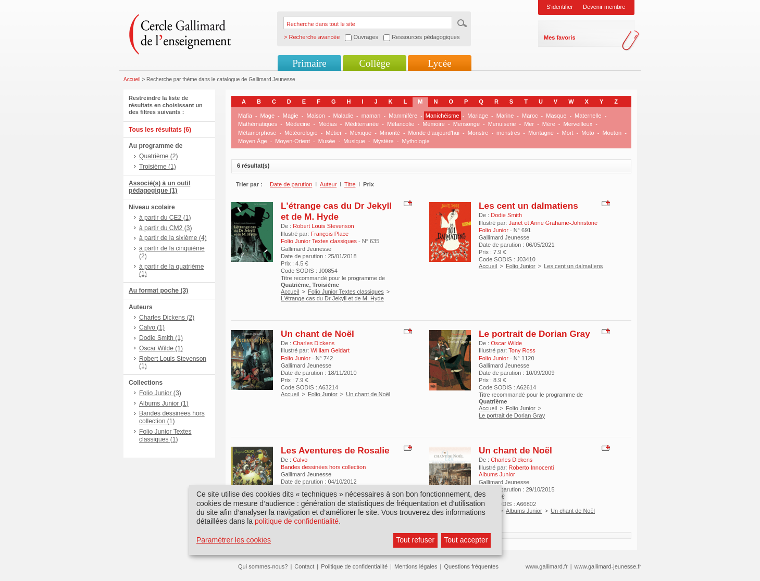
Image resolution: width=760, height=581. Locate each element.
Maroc (530, 115)
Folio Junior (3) (160, 393)
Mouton (611, 133)
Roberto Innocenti (531, 467)
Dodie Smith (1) (161, 338)
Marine (505, 115)
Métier (334, 133)
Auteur (328, 184)
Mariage (477, 115)
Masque (556, 115)
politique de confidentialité (297, 521)
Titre (350, 184)
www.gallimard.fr (547, 566)
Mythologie (415, 141)
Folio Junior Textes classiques (346, 291)
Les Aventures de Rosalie (335, 450)
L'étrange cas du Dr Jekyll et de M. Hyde (336, 211)
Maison (315, 115)
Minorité (390, 133)
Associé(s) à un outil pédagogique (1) (159, 187)
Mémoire (433, 124)
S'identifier (559, 7)
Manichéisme (442, 115)
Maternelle (588, 115)
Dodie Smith (506, 215)
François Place (329, 234)
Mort (568, 133)
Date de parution (291, 184)
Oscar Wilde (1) (161, 348)
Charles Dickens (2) (166, 317)
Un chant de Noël (317, 334)
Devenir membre (604, 7)
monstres (508, 133)
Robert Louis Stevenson (323, 226)
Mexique (361, 133)
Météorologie (301, 133)
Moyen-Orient (292, 141)
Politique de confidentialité (354, 566)
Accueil (132, 79)
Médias (327, 124)
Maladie (343, 115)
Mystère (383, 141)
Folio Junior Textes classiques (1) (165, 435)
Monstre (478, 133)
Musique (354, 141)
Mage (267, 115)
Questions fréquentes (471, 566)
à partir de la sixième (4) (173, 238)
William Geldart (330, 350)
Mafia (245, 115)
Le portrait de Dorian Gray (534, 334)
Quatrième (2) (158, 156)
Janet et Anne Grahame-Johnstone (552, 223)
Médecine (297, 124)
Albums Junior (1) (164, 403)
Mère (548, 124)
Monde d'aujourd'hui (433, 133)
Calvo (300, 460)
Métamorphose (257, 133)
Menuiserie (502, 124)
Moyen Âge (252, 141)
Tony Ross (521, 350)
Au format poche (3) (158, 290)
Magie (290, 115)
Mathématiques (257, 124)
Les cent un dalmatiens (528, 205)
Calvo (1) (152, 327)
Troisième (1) (157, 166)
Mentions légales (416, 566)
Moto (587, 133)
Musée (326, 141)
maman (371, 115)
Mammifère (403, 115)
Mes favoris (560, 37)
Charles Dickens (313, 343)
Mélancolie (401, 124)
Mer (529, 124)
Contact (304, 566)
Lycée (439, 63)
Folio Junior (520, 266)
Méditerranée (362, 124)
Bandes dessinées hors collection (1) (172, 417)
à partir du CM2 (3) (165, 228)
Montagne (541, 133)
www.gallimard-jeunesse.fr (608, 566)
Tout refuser (415, 540)
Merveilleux (578, 124)
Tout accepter (466, 540)
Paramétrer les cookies (233, 540)
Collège (374, 63)
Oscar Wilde (506, 343)
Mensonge (466, 124)
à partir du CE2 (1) (165, 217)
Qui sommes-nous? (263, 566)
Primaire (309, 63)
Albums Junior (524, 511)
